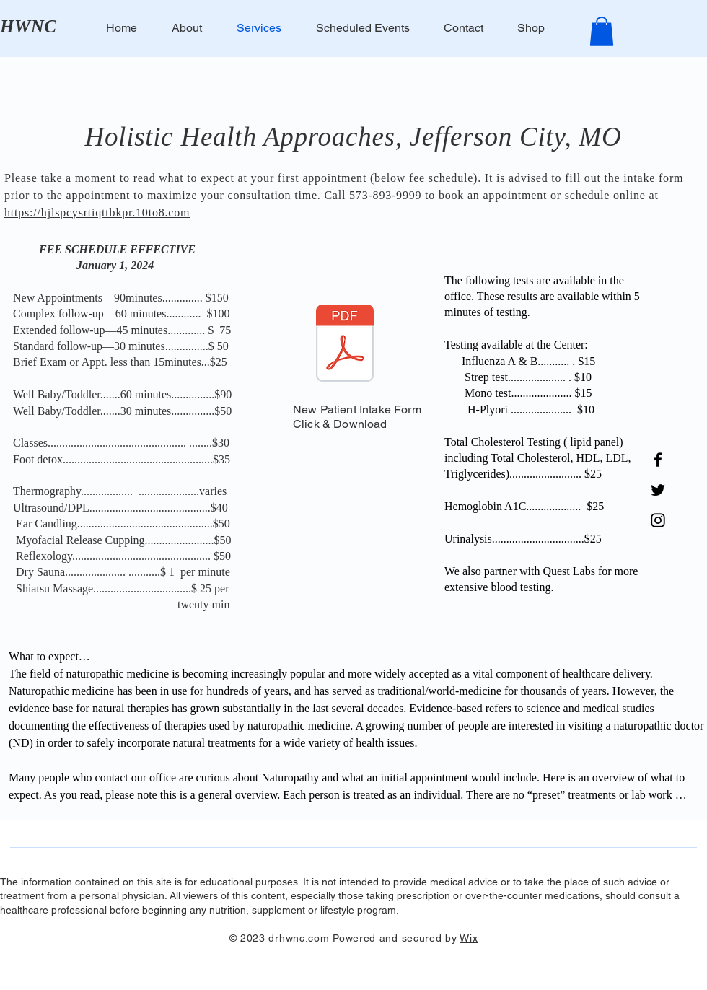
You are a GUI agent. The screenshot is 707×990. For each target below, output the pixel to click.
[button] (601, 31)
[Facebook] (658, 459)
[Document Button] (344, 344)
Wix (469, 938)
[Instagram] (658, 520)
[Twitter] (658, 490)
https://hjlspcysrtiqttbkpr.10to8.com (97, 212)
